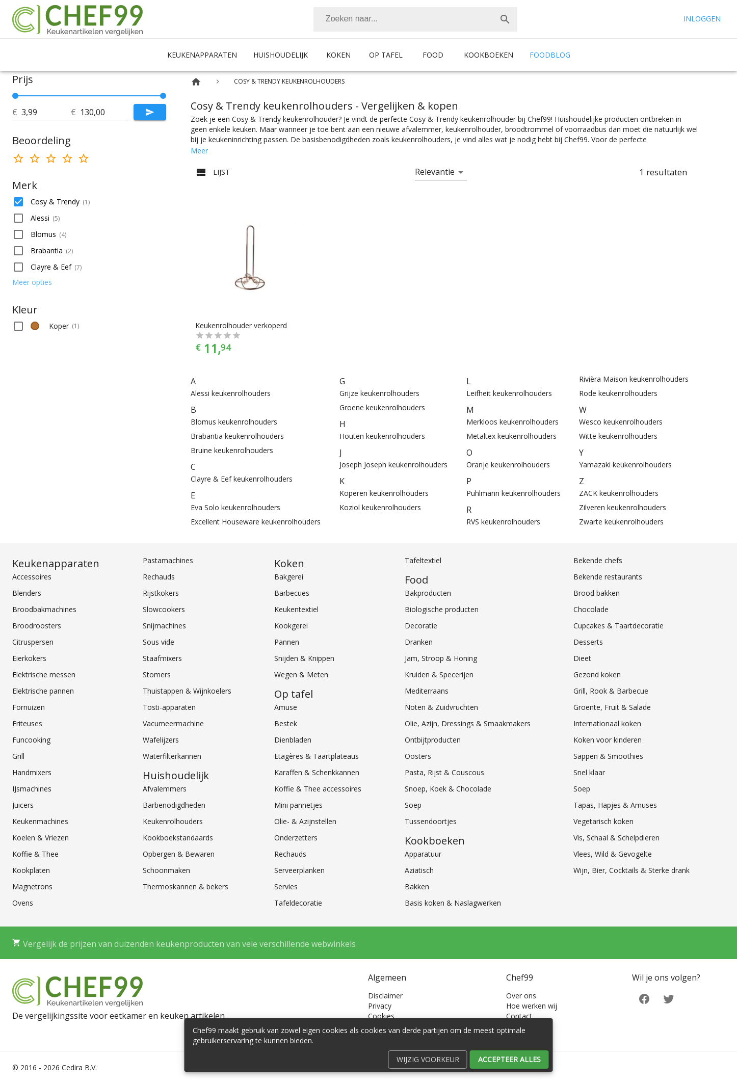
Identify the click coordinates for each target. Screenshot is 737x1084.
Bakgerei (288, 576)
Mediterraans (427, 691)
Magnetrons (32, 886)
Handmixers (31, 772)
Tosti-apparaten (169, 707)
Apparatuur (423, 854)
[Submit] (150, 112)
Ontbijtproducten (433, 740)
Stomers (157, 674)
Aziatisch (419, 870)
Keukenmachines (40, 821)
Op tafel (386, 55)
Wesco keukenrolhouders (621, 422)
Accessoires (31, 576)
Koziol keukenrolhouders (380, 507)
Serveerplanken (299, 870)
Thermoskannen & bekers (185, 886)
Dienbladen (292, 740)
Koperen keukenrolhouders (384, 493)
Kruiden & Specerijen (439, 674)
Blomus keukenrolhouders (234, 422)
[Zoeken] (403, 19)
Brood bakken (596, 593)
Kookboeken (488, 55)
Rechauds (159, 576)
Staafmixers (162, 658)
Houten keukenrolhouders (382, 436)
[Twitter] (668, 998)
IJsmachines (31, 789)
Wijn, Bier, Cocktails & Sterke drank (631, 870)
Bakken (417, 886)
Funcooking (31, 740)
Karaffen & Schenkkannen (316, 772)
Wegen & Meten (301, 674)
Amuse (285, 707)
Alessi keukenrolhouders (231, 393)
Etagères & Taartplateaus (316, 756)
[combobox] (415, 19)
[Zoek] (505, 19)
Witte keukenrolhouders (618, 436)
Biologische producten (442, 609)
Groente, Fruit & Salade (612, 707)
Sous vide (158, 642)
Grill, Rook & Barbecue (610, 691)
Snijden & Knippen (304, 658)
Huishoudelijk (280, 55)
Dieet (582, 658)
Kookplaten (31, 870)
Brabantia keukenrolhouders (237, 436)
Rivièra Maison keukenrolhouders (634, 379)
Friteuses (27, 723)
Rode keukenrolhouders (618, 393)
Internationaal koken (607, 723)
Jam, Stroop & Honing (441, 658)
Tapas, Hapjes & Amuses (615, 805)
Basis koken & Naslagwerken (453, 903)
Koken (338, 55)
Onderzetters (296, 837)
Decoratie (421, 625)
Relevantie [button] (435, 171)
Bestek (285, 723)
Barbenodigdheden (174, 805)
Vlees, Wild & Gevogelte (612, 854)
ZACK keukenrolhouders (619, 493)
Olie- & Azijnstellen (305, 821)
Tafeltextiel (423, 560)
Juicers (23, 805)
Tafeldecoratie (298, 903)
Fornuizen (28, 707)
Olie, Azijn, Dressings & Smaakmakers (468, 723)
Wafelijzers (161, 740)
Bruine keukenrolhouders (232, 450)
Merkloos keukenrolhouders (512, 422)
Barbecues (291, 593)
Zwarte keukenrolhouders (621, 521)
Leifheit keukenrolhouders (509, 393)
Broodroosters (36, 625)
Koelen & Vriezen (40, 837)
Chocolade (591, 609)
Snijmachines (164, 625)
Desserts (588, 642)
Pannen (286, 642)
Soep (413, 805)
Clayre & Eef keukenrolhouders (242, 479)
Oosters (418, 756)
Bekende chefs (597, 560)
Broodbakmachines (44, 609)
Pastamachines (168, 560)
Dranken (419, 642)
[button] (89, 202)
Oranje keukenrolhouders (508, 464)
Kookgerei (291, 625)
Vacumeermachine (173, 723)
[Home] (196, 81)
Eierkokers (29, 658)
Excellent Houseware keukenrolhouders (256, 521)
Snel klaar (589, 772)
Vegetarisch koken (603, 821)
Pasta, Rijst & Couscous (444, 772)
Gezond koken (597, 674)
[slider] (89, 96)
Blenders (26, 593)
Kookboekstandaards (178, 837)
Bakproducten (428, 593)
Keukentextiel (296, 609)
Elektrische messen (43, 674)
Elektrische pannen (43, 691)
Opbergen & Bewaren (179, 854)
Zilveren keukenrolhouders (622, 507)
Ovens (22, 903)
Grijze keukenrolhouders (379, 393)
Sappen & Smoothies (608, 756)
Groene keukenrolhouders (382, 407)
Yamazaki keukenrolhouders (625, 464)
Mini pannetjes (298, 805)
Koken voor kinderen (607, 740)
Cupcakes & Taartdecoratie (618, 625)
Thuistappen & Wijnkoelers (187, 691)
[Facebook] (644, 998)
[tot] (46, 112)
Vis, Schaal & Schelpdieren (616, 837)
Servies (286, 886)
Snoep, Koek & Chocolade (448, 789)
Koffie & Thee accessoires (317, 789)
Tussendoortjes (431, 821)
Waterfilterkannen (172, 756)
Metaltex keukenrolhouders (511, 436)
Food (433, 55)
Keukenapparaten (202, 55)
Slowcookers (164, 609)
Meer (199, 150)
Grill (18, 756)
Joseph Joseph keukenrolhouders (393, 464)
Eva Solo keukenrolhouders (235, 507)
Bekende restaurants (607, 576)
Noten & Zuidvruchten (441, 707)
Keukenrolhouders (173, 821)
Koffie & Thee (35, 854)
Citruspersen (33, 642)
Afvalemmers (165, 789)
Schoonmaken (166, 870)
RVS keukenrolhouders (503, 521)
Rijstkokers (161, 593)
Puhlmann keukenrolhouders (513, 493)
